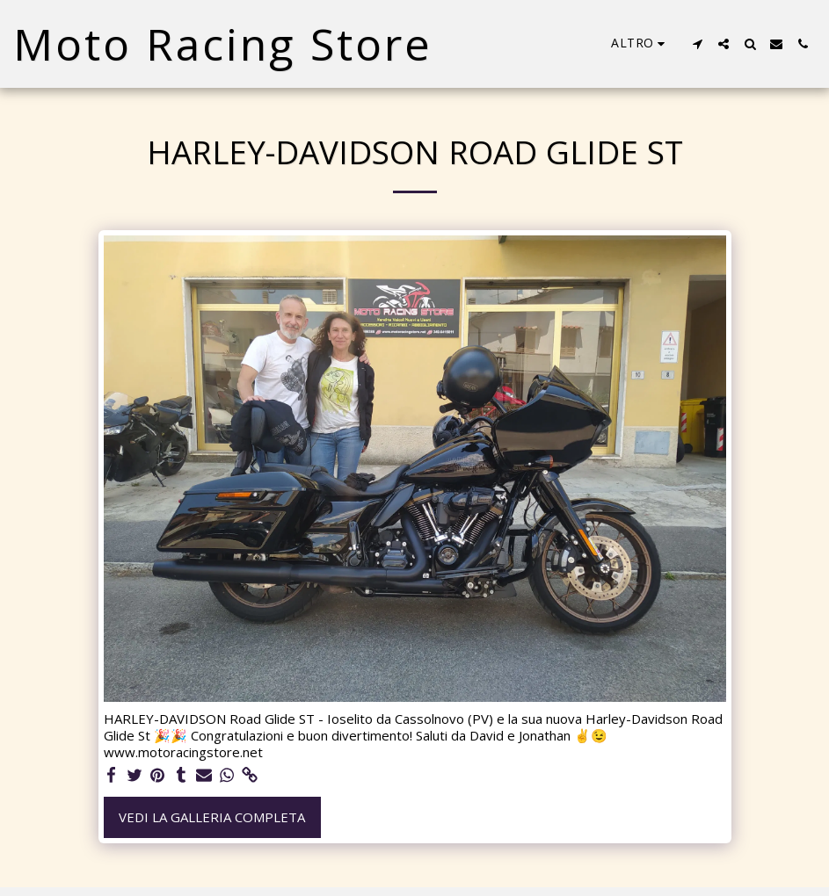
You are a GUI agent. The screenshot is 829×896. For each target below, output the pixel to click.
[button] (697, 44)
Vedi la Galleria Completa (212, 817)
